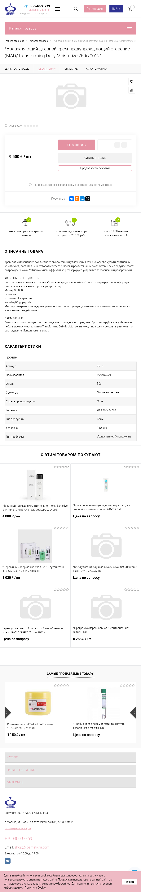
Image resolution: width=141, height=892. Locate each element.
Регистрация (95, 8)
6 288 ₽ (106, 641)
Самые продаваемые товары (70, 674)
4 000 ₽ (35, 518)
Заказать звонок (39, 9)
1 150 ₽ (16, 735)
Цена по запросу (106, 518)
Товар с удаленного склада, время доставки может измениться (70, 184)
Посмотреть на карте (18, 828)
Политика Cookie (35, 887)
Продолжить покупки (95, 168)
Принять (129, 881)
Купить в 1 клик (95, 158)
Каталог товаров (70, 28)
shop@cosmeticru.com (32, 847)
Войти (116, 8)
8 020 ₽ (35, 579)
